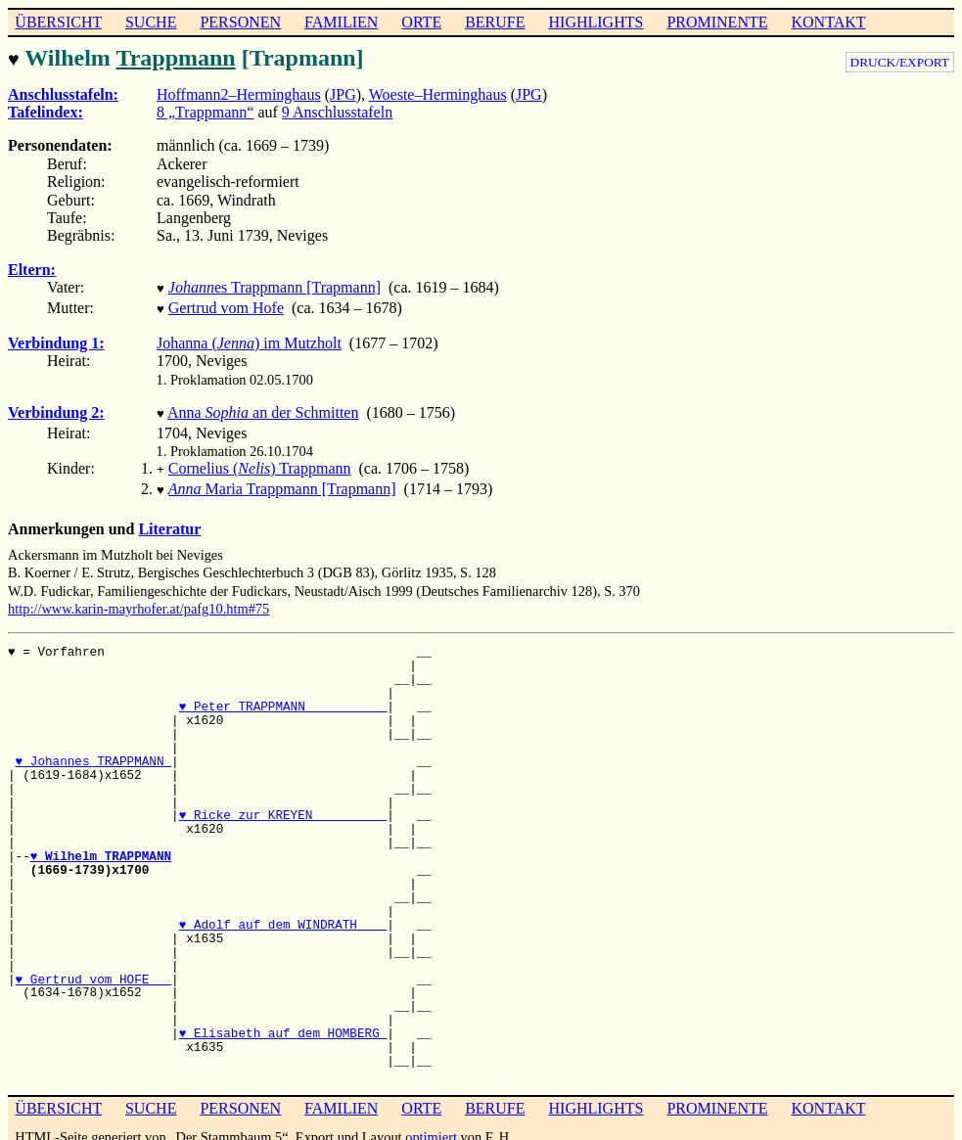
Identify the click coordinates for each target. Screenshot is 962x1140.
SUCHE (150, 22)
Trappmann (175, 57)
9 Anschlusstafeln (337, 110)
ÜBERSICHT (58, 22)
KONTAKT (828, 22)
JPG (343, 92)
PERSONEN (240, 22)
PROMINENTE (716, 22)
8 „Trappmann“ (205, 110)
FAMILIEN (341, 22)
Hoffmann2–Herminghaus (239, 92)
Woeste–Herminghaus (438, 92)
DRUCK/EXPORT (899, 62)
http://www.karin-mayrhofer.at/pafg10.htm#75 (138, 597)
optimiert (431, 1125)
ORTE (421, 22)
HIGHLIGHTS (596, 22)
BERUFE (495, 22)
